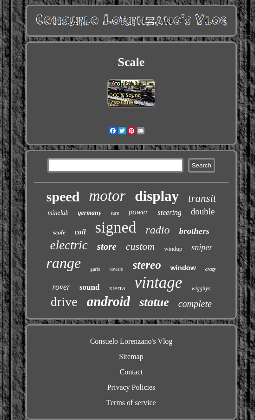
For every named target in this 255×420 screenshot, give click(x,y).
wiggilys (200, 288)
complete (195, 304)
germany (90, 212)
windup (173, 248)
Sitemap (131, 356)
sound (89, 287)
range (63, 262)
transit (202, 198)
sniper (201, 247)
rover (61, 287)
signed (116, 227)
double (203, 211)
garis (95, 269)
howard (117, 269)
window (183, 268)
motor (107, 195)
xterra (117, 288)
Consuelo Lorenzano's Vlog (131, 341)
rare (115, 213)
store (107, 246)
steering (169, 212)
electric (69, 245)
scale (59, 232)
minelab (57, 212)
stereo (147, 265)
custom (140, 246)
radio (158, 230)
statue (154, 302)
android (108, 301)
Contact (131, 372)
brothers (194, 231)
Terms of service (131, 403)
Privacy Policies (131, 387)
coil (80, 232)
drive (64, 301)
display (157, 196)
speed (63, 196)
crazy (210, 269)
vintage (158, 282)
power (139, 211)
